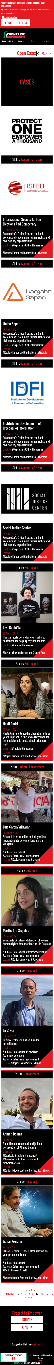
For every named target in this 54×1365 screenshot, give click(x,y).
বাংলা (49, 53)
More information (9, 17)
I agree (8, 22)
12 (47, 1293)
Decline (23, 22)
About (33, 41)
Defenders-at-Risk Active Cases (40, 1357)
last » (31, 1297)
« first (29, 1290)
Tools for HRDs (8, 41)
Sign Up (27, 1327)
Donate (20, 41)
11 (42, 1293)
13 (51, 1293)
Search (46, 41)
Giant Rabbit (36, 1344)
